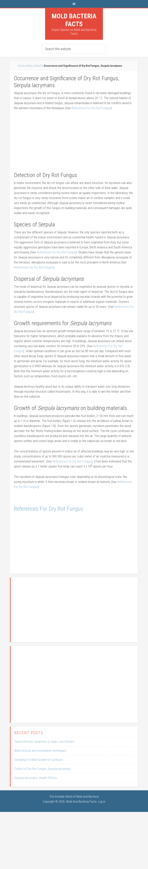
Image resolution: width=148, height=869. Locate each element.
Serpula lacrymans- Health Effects (35, 778)
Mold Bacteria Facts (74, 20)
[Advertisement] (74, 143)
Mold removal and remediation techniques (40, 751)
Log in (101, 801)
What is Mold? (33, 65)
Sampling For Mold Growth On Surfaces (38, 760)
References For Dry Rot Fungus (91, 108)
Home (21, 65)
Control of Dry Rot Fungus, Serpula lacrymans (42, 769)
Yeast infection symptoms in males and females (44, 741)
